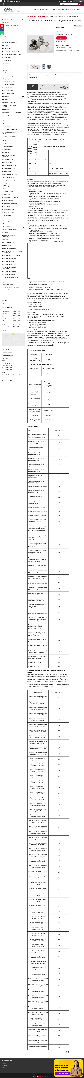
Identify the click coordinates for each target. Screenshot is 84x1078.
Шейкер (5, 239)
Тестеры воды (7, 215)
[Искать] (80, 4)
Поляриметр (6, 127)
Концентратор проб (8, 76)
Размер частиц (7, 149)
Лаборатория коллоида (9, 271)
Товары (4, 1063)
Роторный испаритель (9, 165)
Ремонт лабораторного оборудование (9, 156)
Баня (4, 37)
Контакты (68, 10)
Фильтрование (7, 224)
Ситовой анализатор (9, 168)
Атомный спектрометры (10, 174)
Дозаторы (6, 63)
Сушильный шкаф (8, 191)
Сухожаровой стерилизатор (11, 189)
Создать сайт (13, 1)
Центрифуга (6, 232)
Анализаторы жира (8, 31)
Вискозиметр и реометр (10, 42)
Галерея (73, 10)
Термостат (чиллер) (8, 212)
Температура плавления (10, 203)
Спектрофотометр (8, 183)
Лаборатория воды (8, 261)
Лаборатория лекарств (9, 274)
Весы (4, 39)
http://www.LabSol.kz (9, 363)
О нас (42, 10)
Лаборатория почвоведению (11, 287)
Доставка (61, 10)
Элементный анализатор (10, 248)
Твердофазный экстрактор (10, 197)
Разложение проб (8, 146)
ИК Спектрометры (8, 186)
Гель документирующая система (12, 54)
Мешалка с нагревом (9, 102)
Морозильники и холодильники (12, 112)
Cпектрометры (7, 171)
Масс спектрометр (8, 93)
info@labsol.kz (7, 365)
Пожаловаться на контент (44, 1076)
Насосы (5, 118)
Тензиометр (6, 206)
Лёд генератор (7, 87)
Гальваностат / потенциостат (11, 51)
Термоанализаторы (8, 209)
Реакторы (6, 152)
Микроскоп (6, 109)
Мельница (43, 16)
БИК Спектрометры (8, 177)
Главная (36, 10)
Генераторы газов (8, 57)
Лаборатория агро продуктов (11, 255)
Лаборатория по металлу (10, 280)
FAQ (3, 1067)
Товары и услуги (49, 10)
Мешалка (5, 99)
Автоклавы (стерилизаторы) (11, 25)
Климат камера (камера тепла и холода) (12, 69)
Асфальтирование (8, 293)
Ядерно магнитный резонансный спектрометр (12, 252)
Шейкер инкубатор (8, 242)
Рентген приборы (8, 159)
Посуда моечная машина (10, 129)
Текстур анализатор (8, 200)
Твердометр (6, 194)
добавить (70, 1)
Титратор (5, 218)
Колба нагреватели (8, 73)
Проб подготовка (8, 144)
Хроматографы (7, 227)
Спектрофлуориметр (9, 180)
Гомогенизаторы (7, 60)
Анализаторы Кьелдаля (9, 28)
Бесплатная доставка (63, 45)
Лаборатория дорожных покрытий (10, 267)
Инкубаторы (6, 79)
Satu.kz (49, 1074)
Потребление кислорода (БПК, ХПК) (12, 133)
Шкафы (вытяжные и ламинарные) (9, 236)
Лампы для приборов (9, 84)
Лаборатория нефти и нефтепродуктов (9, 283)
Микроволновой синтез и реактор (10, 105)
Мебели (5, 296)
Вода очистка (7, 48)
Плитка (5, 121)
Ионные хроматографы (9, 229)
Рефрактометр (7, 162)
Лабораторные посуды (9, 82)
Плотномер (6, 124)
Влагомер (5, 45)
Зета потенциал (7, 66)
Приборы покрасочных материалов (9, 137)
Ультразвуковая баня (9, 221)
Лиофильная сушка (8, 90)
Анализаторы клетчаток (10, 34)
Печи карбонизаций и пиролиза (12, 290)
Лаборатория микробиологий (11, 277)
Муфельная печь (7, 115)
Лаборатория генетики (9, 264)
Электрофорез (7, 245)
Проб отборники (8, 141)
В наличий (6, 22)
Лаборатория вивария (9, 258)
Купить (61, 38)
